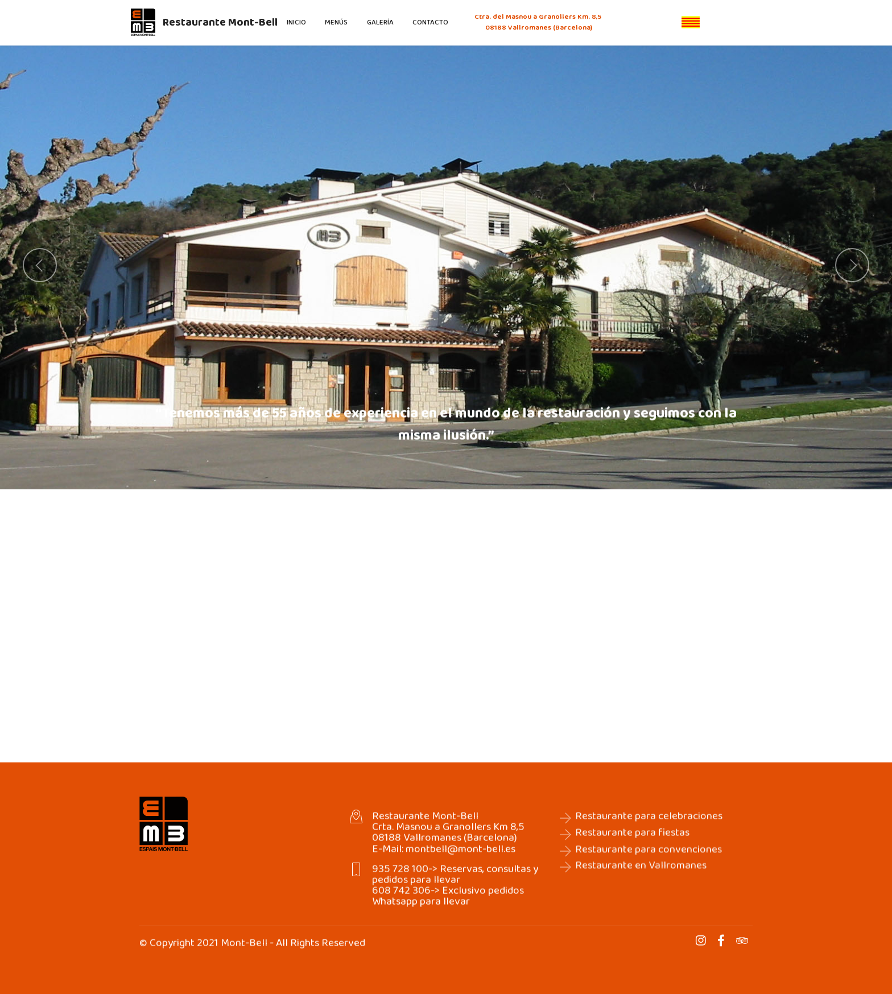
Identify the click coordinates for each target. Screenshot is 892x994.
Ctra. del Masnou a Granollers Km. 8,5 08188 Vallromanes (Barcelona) (538, 22)
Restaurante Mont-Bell (220, 22)
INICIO (296, 22)
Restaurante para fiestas (632, 846)
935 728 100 (400, 882)
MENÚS (336, 22)
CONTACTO (430, 22)
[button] (40, 265)
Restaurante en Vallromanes (641, 893)
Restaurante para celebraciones (648, 829)
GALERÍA (380, 22)
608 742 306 (401, 904)
